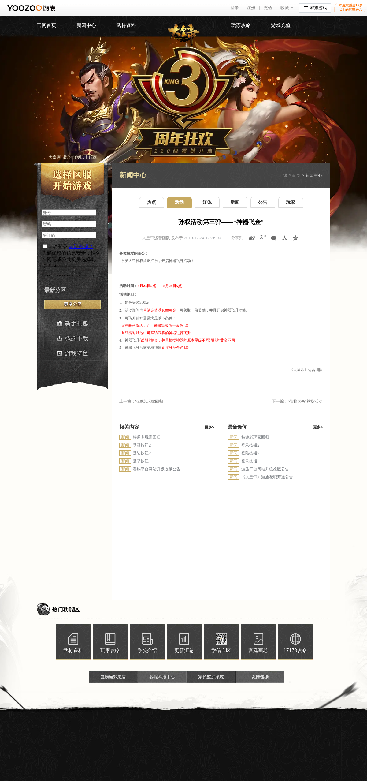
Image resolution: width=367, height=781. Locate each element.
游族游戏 (315, 7)
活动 (179, 202)
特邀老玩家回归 (149, 401)
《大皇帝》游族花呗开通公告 (267, 477)
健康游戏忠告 (113, 676)
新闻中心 (86, 25)
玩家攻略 (241, 25)
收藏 (284, 8)
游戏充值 (281, 25)
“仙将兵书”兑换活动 (305, 401)
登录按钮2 (142, 445)
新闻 (234, 202)
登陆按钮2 (142, 453)
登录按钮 (141, 461)
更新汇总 (184, 650)
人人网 (284, 237)
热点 (151, 202)
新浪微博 (252, 237)
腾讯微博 (263, 237)
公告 (262, 202)
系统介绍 (147, 650)
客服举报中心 (162, 676)
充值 (268, 8)
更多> (209, 427)
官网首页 (46, 25)
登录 (234, 8)
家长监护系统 (211, 676)
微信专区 (221, 650)
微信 (273, 237)
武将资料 (126, 25)
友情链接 (260, 676)
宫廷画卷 (258, 650)
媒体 (207, 202)
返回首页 (291, 175)
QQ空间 (295, 237)
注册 (251, 8)
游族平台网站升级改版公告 (156, 469)
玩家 (290, 202)
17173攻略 (295, 650)
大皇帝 (183, 34)
